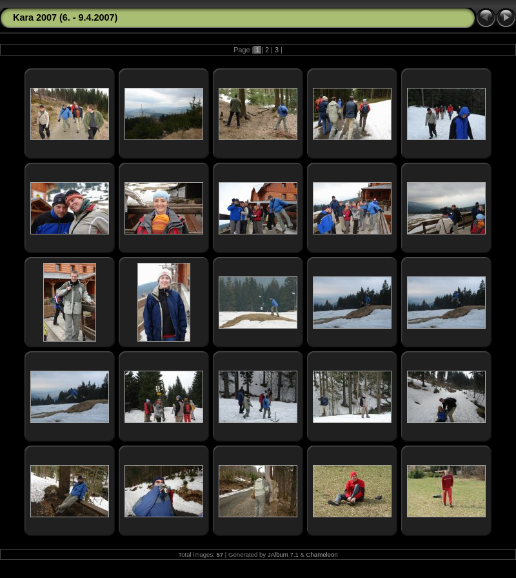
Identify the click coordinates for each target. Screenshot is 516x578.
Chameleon (322, 554)
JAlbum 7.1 (283, 554)
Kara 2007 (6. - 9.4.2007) (65, 17)
